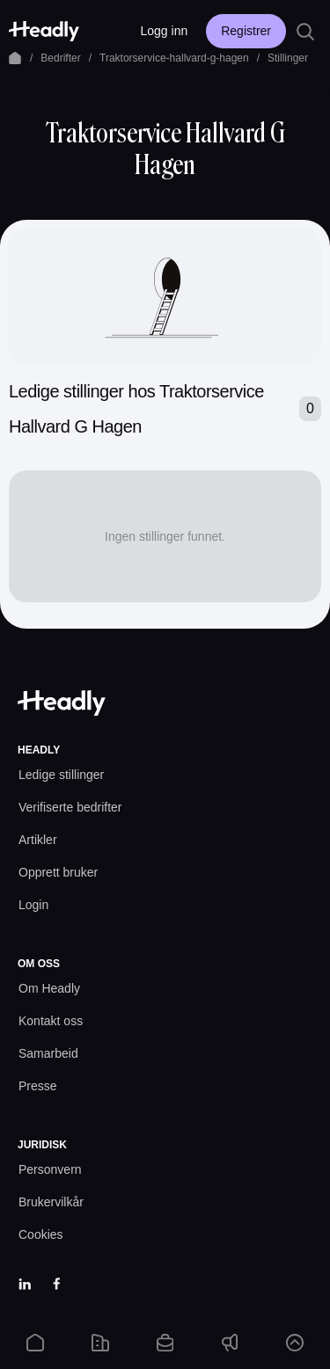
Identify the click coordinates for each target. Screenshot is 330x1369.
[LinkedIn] (24, 1284)
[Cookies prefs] (41, 1235)
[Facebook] (56, 1284)
